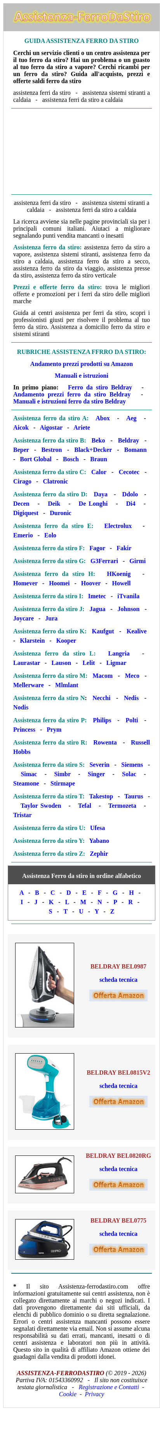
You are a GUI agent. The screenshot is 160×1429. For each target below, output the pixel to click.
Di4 (131, 503)
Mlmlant (66, 685)
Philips (102, 720)
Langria (119, 653)
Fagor (97, 548)
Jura (51, 618)
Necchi (101, 698)
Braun (98, 459)
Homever (25, 583)
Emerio (23, 535)
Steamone (26, 783)
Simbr (62, 774)
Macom (102, 675)
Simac (29, 774)
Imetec (97, 596)
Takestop (101, 796)
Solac (129, 774)
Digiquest (25, 513)
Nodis (20, 707)
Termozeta (122, 805)
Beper (21, 449)
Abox (103, 418)
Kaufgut (103, 631)
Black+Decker (93, 449)
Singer (96, 774)
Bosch (71, 459)
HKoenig (118, 574)
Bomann (135, 449)
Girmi (137, 561)
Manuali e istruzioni (81, 375)
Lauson (61, 662)
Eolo (50, 535)
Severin (99, 764)
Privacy (94, 1394)
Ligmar (116, 662)
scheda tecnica (118, 979)
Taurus (133, 796)
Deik (54, 503)
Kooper (66, 640)
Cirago (22, 481)
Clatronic (55, 481)
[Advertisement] (81, 151)
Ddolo (130, 494)
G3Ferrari (104, 561)
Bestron (51, 449)
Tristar (22, 815)
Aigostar (51, 427)
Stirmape (62, 783)
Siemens (132, 764)
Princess (24, 729)
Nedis (131, 698)
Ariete (81, 427)
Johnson (129, 609)
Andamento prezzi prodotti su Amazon (81, 364)
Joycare (23, 618)
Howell (121, 583)
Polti (132, 720)
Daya (101, 494)
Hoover (91, 583)
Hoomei (59, 583)
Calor (98, 472)
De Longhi (93, 503)
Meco (132, 675)
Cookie (68, 1394)
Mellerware (28, 685)
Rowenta (105, 742)
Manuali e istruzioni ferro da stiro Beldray (69, 401)
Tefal (84, 805)
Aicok (21, 427)
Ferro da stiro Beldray (100, 387)
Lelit (88, 662)
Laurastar (26, 662)
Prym (54, 729)
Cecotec (129, 472)
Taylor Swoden (41, 805)
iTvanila (128, 596)
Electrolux (118, 526)
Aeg (131, 418)
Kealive (137, 631)
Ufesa (97, 828)
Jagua (98, 609)
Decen (21, 503)
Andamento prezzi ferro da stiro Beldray (71, 394)
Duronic (60, 513)
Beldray (128, 440)
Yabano (99, 840)
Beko (98, 440)
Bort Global (35, 459)
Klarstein (32, 640)
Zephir (99, 853)
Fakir (124, 548)
